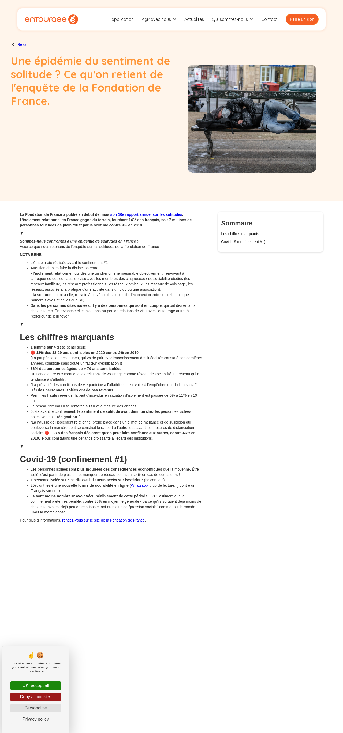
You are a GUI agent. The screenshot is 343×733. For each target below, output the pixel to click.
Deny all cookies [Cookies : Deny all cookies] (35, 696)
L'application (121, 19)
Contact (269, 19)
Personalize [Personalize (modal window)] (35, 708)
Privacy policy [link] (36, 719)
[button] (159, 19)
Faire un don (302, 19)
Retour (23, 44)
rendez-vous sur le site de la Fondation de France (103, 520)
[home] (51, 19)
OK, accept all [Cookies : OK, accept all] (35, 685)
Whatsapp (139, 485)
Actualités (194, 19)
